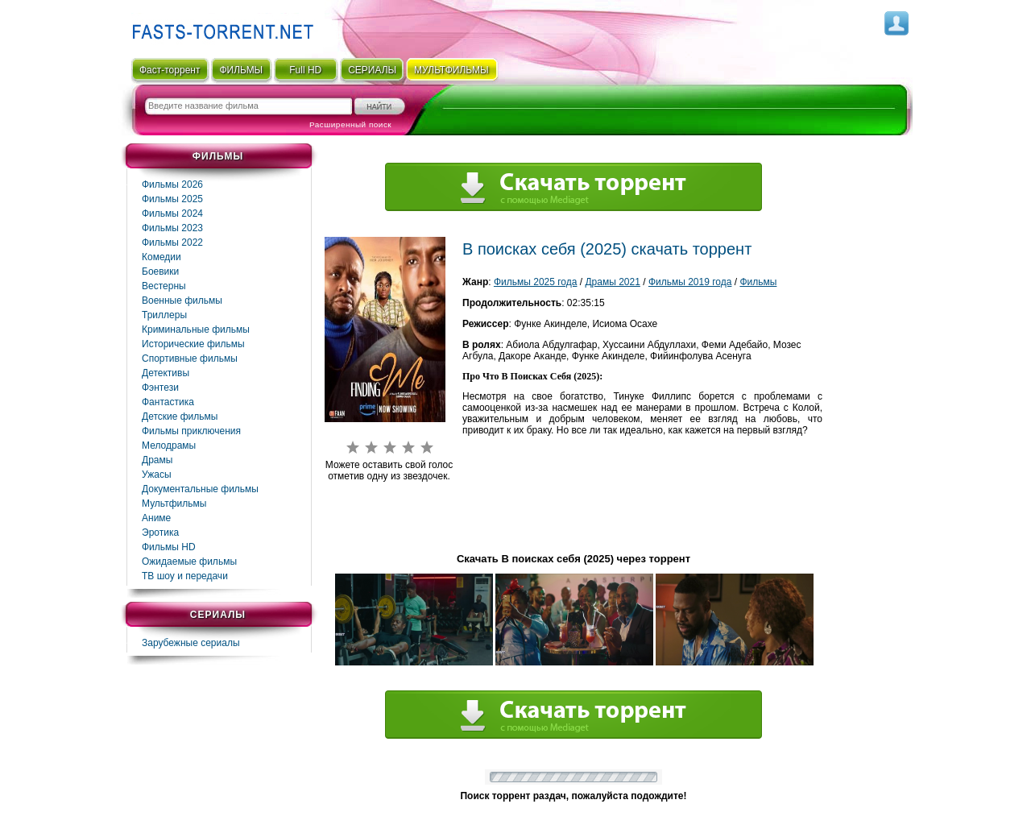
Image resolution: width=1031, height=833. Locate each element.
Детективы (165, 373)
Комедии (161, 257)
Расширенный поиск (350, 124)
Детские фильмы (179, 416)
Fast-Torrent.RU (219, 26)
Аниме (156, 518)
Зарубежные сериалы (191, 643)
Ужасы (157, 474)
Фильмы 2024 (172, 213)
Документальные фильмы (200, 489)
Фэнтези (160, 387)
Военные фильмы (182, 300)
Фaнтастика (168, 402)
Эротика (160, 532)
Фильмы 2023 (172, 228)
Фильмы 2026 (172, 184)
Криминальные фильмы (196, 329)
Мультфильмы (174, 503)
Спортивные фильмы (190, 358)
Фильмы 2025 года (536, 282)
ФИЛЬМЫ (241, 70)
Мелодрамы (169, 445)
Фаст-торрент (169, 70)
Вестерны (164, 286)
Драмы (157, 460)
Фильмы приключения (191, 431)
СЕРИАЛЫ (372, 70)
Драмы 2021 (612, 282)
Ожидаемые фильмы (189, 561)
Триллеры (164, 315)
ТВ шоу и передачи (185, 576)
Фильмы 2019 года (690, 282)
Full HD (305, 70)
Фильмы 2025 (172, 199)
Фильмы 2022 (172, 242)
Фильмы (757, 282)
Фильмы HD (169, 547)
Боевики (160, 271)
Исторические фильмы (193, 344)
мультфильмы (451, 70)
